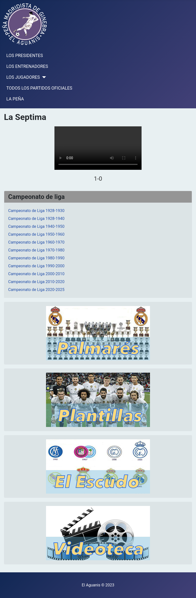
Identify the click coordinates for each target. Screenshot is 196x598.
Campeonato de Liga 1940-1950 (36, 226)
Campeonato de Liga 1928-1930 (36, 210)
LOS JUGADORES (23, 77)
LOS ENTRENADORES (27, 66)
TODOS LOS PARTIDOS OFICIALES (39, 88)
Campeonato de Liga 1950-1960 (36, 234)
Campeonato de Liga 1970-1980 (36, 250)
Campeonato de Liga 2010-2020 (36, 281)
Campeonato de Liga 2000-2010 (36, 273)
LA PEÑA (15, 98)
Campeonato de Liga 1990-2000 (36, 266)
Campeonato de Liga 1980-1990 (36, 258)
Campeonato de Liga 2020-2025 (36, 289)
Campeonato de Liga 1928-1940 (36, 218)
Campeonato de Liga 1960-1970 (36, 242)
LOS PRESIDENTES (24, 55)
